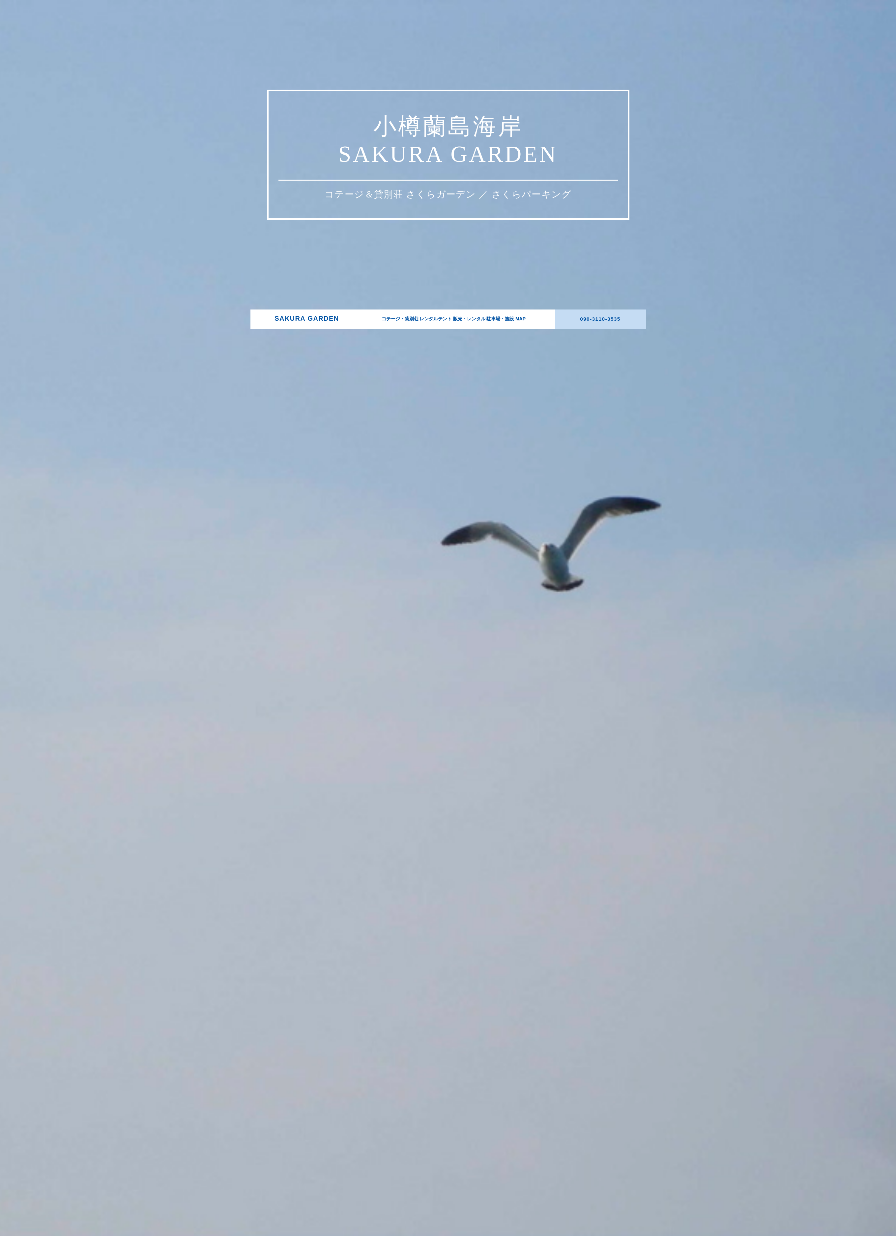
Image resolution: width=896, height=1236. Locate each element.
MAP (512, 858)
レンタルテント (434, 858)
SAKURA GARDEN (331, 858)
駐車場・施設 (493, 858)
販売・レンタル (464, 858)
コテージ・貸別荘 (403, 858)
